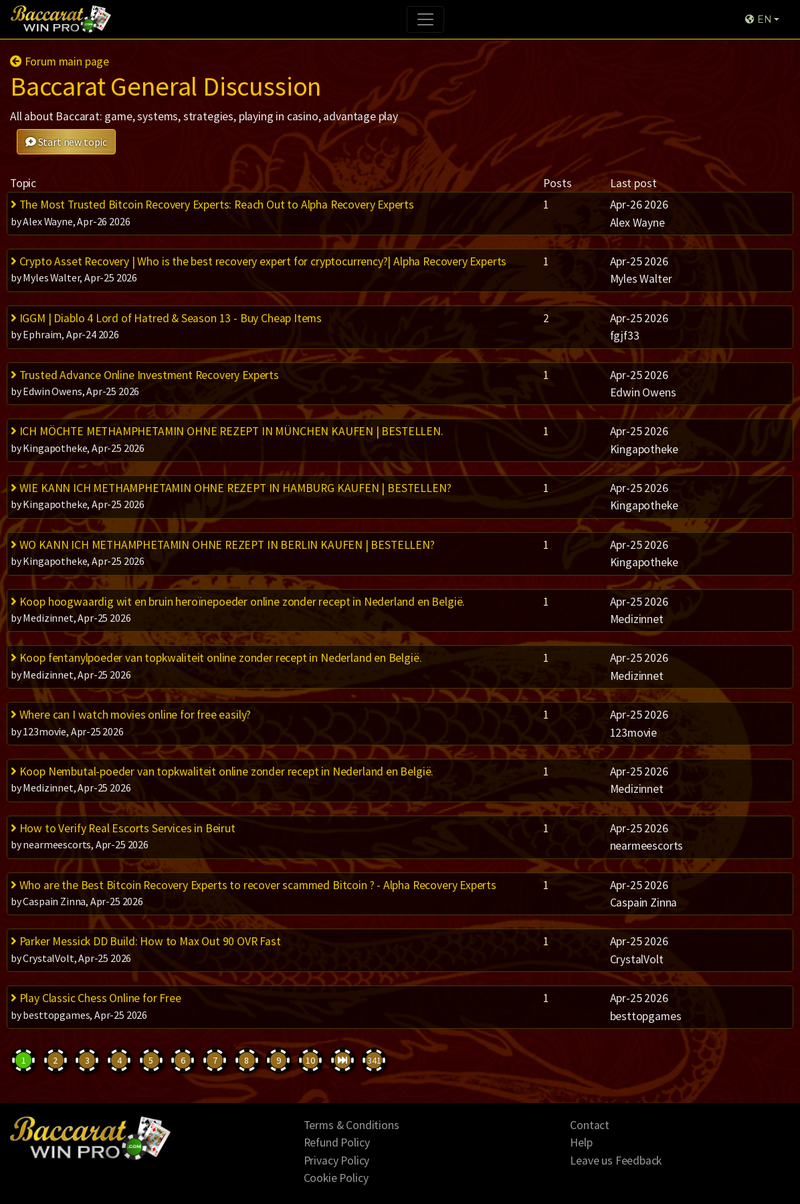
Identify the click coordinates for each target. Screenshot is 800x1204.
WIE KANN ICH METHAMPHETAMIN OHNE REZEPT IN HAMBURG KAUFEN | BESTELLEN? (231, 488)
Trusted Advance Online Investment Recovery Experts (145, 375)
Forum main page (59, 61)
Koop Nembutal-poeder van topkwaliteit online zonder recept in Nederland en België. (222, 771)
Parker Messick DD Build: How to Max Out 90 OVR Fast (146, 941)
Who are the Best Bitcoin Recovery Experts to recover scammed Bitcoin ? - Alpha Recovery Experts (253, 885)
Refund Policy (337, 1142)
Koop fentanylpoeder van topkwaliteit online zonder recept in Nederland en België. (216, 657)
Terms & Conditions (351, 1125)
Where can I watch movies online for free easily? (131, 714)
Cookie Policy (336, 1178)
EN (758, 19)
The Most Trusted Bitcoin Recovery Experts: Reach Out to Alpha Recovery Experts (212, 204)
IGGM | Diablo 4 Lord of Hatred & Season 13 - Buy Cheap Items (166, 318)
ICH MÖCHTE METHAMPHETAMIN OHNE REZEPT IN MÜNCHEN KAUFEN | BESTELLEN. (227, 431)
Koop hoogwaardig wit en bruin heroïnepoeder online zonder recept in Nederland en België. (238, 601)
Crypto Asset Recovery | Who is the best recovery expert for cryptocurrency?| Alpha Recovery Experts (258, 261)
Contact (589, 1125)
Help (581, 1142)
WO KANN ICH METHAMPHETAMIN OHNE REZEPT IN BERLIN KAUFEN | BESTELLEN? (223, 544)
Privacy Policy (337, 1160)
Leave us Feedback (616, 1160)
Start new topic (66, 141)
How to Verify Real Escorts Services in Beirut (123, 828)
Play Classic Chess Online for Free (96, 998)
